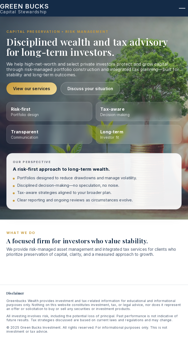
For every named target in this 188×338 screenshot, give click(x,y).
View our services (31, 88)
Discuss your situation (90, 88)
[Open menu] (182, 8)
